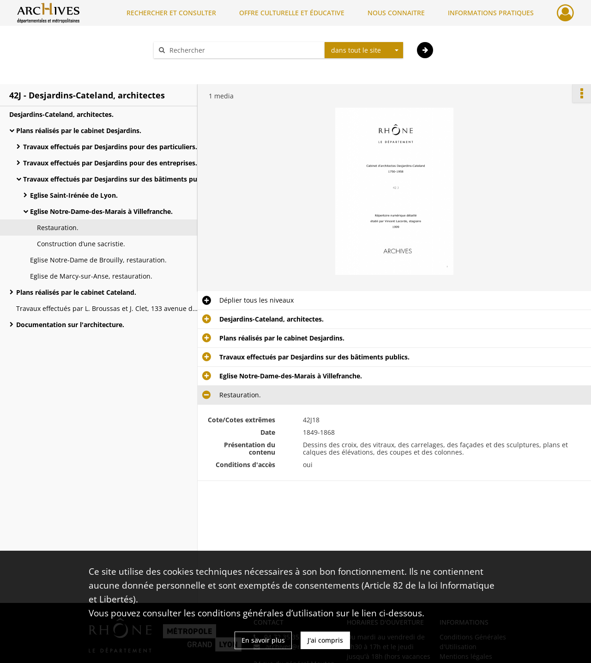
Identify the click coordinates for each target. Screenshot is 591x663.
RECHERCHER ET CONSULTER (171, 12)
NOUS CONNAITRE (396, 12)
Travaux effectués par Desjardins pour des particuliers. (110, 146)
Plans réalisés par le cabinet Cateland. (76, 292)
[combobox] (364, 50)
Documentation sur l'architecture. (70, 324)
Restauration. (57, 227)
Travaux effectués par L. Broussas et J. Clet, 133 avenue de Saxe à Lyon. (108, 308)
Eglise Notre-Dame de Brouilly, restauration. (98, 259)
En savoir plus (263, 640)
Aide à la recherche (189, 66)
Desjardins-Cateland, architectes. (61, 114)
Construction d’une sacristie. (81, 243)
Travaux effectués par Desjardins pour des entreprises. (110, 162)
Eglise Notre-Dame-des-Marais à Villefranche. (101, 211)
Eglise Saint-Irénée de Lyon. (74, 195)
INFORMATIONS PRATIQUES (491, 12)
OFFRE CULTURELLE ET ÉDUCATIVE (291, 12)
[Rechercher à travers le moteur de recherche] (243, 50)
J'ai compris (325, 640)
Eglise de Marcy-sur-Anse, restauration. (91, 276)
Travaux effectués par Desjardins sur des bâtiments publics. (115, 179)
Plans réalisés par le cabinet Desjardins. (78, 130)
